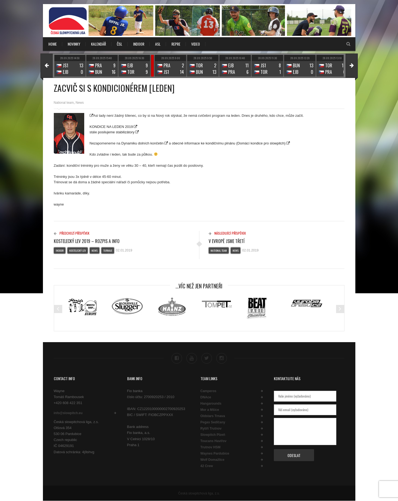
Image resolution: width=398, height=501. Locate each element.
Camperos (208, 391)
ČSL (119, 44)
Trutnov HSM (210, 447)
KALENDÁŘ (98, 44)
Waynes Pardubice (214, 453)
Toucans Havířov (213, 441)
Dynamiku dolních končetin (142, 143)
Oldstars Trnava (212, 416)
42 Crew (206, 466)
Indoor (60, 250)
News (80, 103)
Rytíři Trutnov (211, 428)
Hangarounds (210, 403)
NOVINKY (74, 44)
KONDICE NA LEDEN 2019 (111, 127)
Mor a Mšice (209, 410)
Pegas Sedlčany (212, 422)
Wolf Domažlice (212, 460)
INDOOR (138, 44)
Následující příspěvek (227, 233)
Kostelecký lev (77, 250)
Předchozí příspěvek (71, 233)
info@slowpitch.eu (68, 413)
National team (64, 103)
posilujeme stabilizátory (116, 132)
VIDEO (195, 44)
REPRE (175, 44)
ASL (158, 44)
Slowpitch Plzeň (212, 435)
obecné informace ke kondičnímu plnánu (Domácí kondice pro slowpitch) (228, 143)
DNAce (205, 397)
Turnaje (107, 250)
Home (52, 44)
